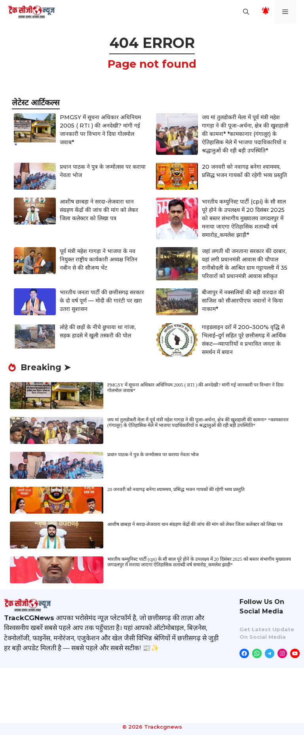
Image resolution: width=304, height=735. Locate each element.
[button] (246, 12)
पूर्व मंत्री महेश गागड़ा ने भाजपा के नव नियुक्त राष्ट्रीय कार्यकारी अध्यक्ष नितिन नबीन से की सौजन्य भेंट (98, 259)
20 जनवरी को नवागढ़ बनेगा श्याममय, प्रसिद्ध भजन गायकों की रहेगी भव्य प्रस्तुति (176, 489)
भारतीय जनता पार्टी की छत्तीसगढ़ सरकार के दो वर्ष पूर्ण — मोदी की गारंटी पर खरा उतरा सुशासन (102, 300)
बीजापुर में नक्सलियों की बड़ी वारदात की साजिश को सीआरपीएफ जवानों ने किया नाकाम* (243, 300)
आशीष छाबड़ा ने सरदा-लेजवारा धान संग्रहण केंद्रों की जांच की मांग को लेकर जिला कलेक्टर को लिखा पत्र (99, 210)
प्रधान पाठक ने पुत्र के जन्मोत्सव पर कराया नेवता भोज (153, 454)
